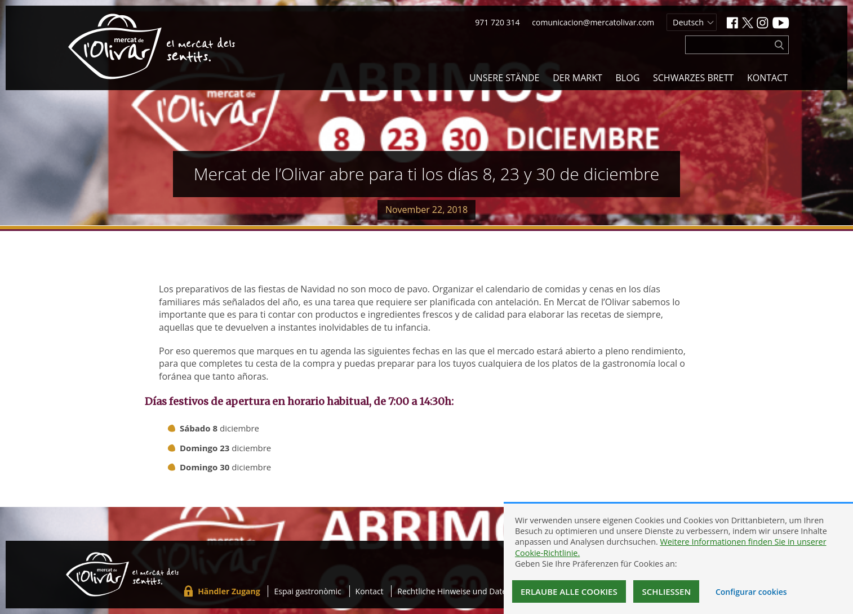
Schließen (666, 591)
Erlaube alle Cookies (569, 591)
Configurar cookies (751, 591)
